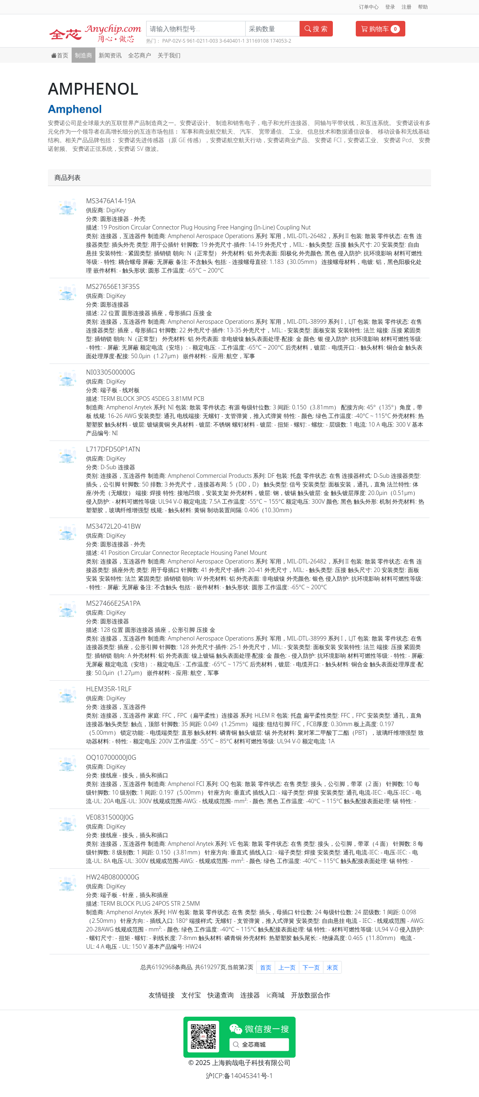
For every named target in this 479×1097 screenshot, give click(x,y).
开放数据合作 (310, 994)
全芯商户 (139, 55)
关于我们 (169, 55)
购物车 (380, 28)
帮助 (423, 6)
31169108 (257, 40)
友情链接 (162, 994)
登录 (390, 6)
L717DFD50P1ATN (113, 449)
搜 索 (316, 29)
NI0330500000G (110, 372)
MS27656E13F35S (113, 286)
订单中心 (369, 6)
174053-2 (280, 40)
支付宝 (191, 994)
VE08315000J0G (109, 817)
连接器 (250, 994)
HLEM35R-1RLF (108, 688)
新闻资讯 (110, 55)
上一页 (287, 967)
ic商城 (275, 994)
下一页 (311, 967)
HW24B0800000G (112, 876)
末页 (332, 967)
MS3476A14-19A (110, 200)
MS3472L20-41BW (113, 526)
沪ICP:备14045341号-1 (239, 1075)
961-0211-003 (202, 40)
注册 (406, 6)
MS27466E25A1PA (113, 603)
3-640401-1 (232, 40)
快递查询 (221, 994)
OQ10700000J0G (111, 757)
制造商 (83, 55)
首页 (59, 55)
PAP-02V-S (173, 40)
